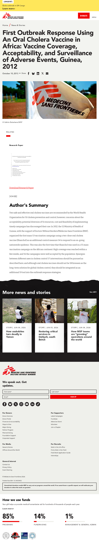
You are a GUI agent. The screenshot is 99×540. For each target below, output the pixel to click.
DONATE (84, 15)
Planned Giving (7, 433)
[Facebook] (4, 404)
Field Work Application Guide (60, 453)
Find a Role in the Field (58, 450)
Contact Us (6, 464)
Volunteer (54, 424)
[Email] (25, 397)
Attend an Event (56, 422)
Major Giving (6, 427)
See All (92, 292)
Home (5, 25)
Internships (54, 455)
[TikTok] (38, 404)
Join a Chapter (56, 427)
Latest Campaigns (57, 416)
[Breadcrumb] (49, 25)
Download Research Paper (21, 188)
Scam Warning (7, 470)
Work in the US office (58, 447)
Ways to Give (6, 424)
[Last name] (73, 392)
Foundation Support (9, 435)
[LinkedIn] (32, 404)
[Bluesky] (10, 404)
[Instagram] (21, 404)
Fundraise (54, 419)
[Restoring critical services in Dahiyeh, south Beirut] (49, 325)
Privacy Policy (6, 467)
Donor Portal (6, 419)
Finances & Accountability (11, 422)
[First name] (25, 392)
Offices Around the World (11, 450)
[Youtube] (27, 404)
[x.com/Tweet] (16, 404)
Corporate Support (8, 438)
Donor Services (7, 416)
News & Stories (18, 25)
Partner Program (7, 430)
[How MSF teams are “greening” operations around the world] (82, 325)
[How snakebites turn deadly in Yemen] (17, 325)
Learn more (8, 8)
